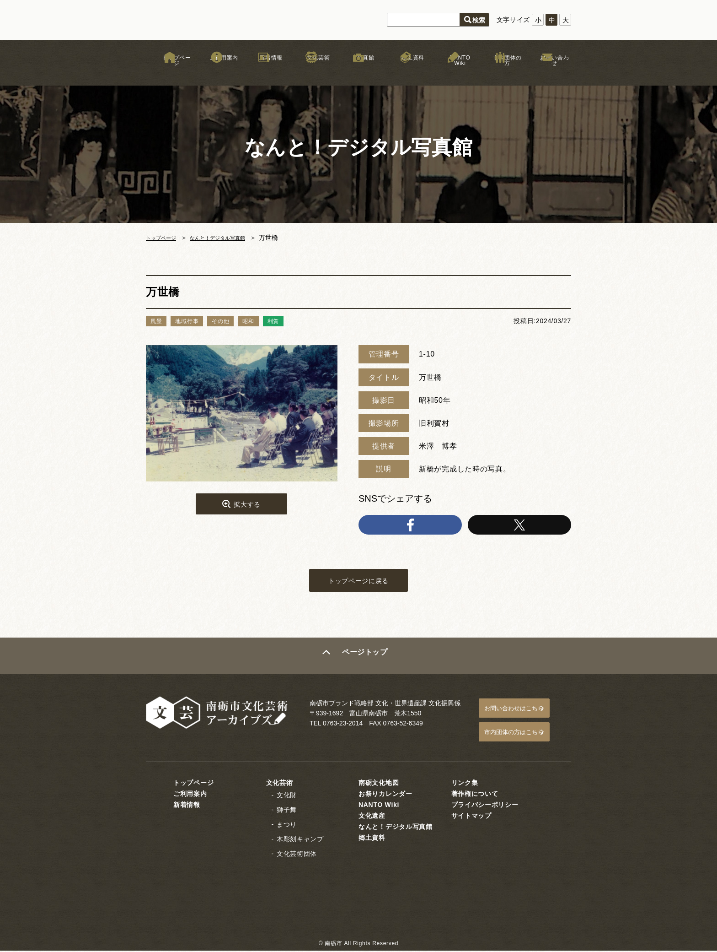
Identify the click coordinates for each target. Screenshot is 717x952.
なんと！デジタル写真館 (233, 237)
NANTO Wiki (453, 73)
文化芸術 (311, 73)
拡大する (247, 506)
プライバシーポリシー (485, 806)
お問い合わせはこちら (524, 714)
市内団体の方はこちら (524, 735)
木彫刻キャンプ (300, 840)
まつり (287, 825)
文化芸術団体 (297, 855)
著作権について (474, 795)
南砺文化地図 (378, 784)
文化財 (287, 796)
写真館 (358, 73)
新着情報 (264, 73)
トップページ (169, 73)
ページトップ (366, 664)
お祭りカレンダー (385, 795)
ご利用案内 (216, 73)
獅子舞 (287, 811)
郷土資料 (405, 73)
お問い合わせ (547, 73)
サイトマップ (471, 817)
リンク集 (464, 784)
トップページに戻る (358, 586)
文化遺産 (371, 817)
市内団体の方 (500, 73)
